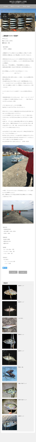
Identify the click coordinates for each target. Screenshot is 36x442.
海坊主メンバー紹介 (15, 6)
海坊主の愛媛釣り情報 (18, 2)
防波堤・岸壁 (7, 10)
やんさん (6, 38)
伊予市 (11, 40)
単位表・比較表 (26, 6)
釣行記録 (6, 6)
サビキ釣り (6, 40)
